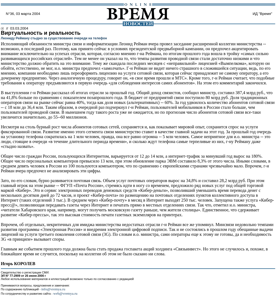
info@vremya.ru (53, 289)
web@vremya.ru (65, 293)
